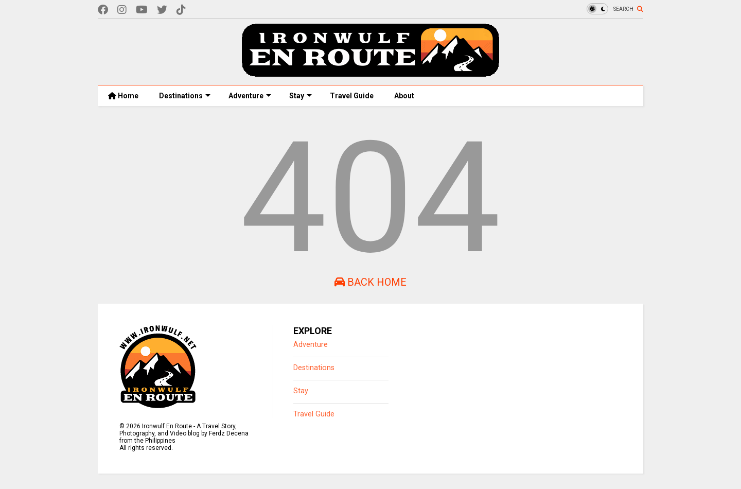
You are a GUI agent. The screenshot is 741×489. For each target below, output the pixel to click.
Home (123, 96)
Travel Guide (352, 96)
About (404, 96)
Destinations (184, 96)
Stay (300, 96)
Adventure (249, 96)
